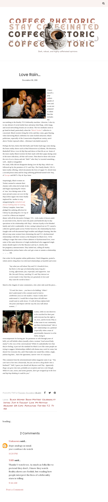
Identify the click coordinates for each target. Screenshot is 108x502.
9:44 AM (13, 485)
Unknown (14, 443)
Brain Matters (33, 402)
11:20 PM (13, 456)
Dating (6, 405)
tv (52, 408)
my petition (41, 405)
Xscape (7, 178)
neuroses (8, 408)
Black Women (17, 402)
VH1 (5, 411)
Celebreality (48, 402)
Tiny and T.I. (43, 408)
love (31, 405)
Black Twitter (34, 133)
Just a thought (19, 405)
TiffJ (11, 463)
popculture (30, 408)
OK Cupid (18, 408)
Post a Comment (14, 492)
